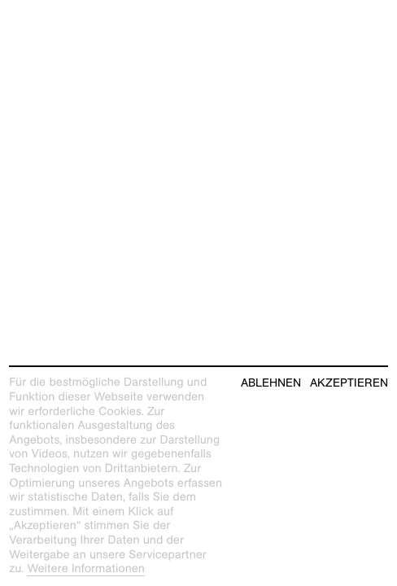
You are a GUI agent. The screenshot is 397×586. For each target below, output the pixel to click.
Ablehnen (271, 383)
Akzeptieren (349, 383)
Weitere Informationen (86, 569)
